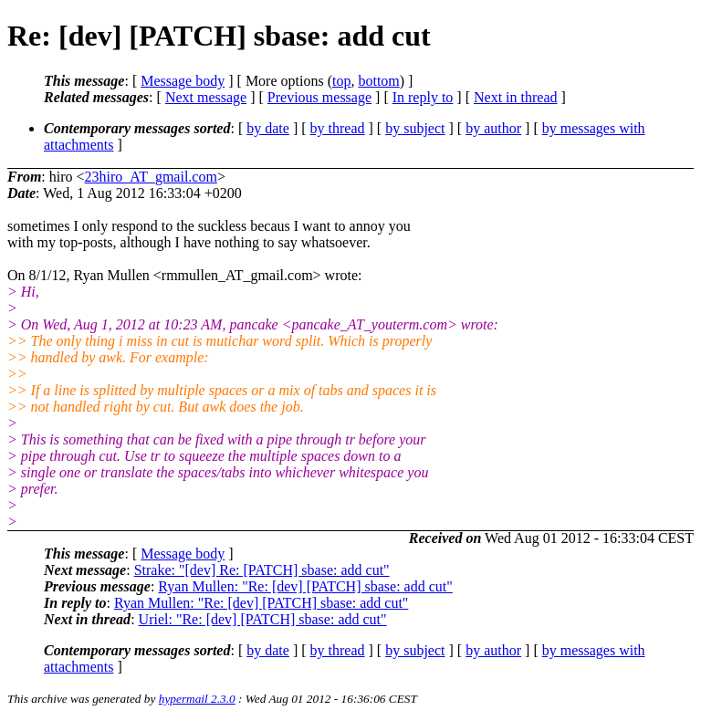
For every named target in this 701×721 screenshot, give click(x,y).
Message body (183, 81)
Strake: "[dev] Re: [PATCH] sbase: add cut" (262, 570)
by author (493, 128)
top (341, 81)
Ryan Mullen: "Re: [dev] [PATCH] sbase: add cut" (305, 586)
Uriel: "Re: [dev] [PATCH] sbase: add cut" (263, 619)
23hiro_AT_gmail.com (151, 176)
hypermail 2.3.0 (197, 698)
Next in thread (516, 97)
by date (267, 128)
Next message (205, 97)
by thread (337, 128)
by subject (415, 128)
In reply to (423, 97)
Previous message (319, 97)
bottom (378, 81)
